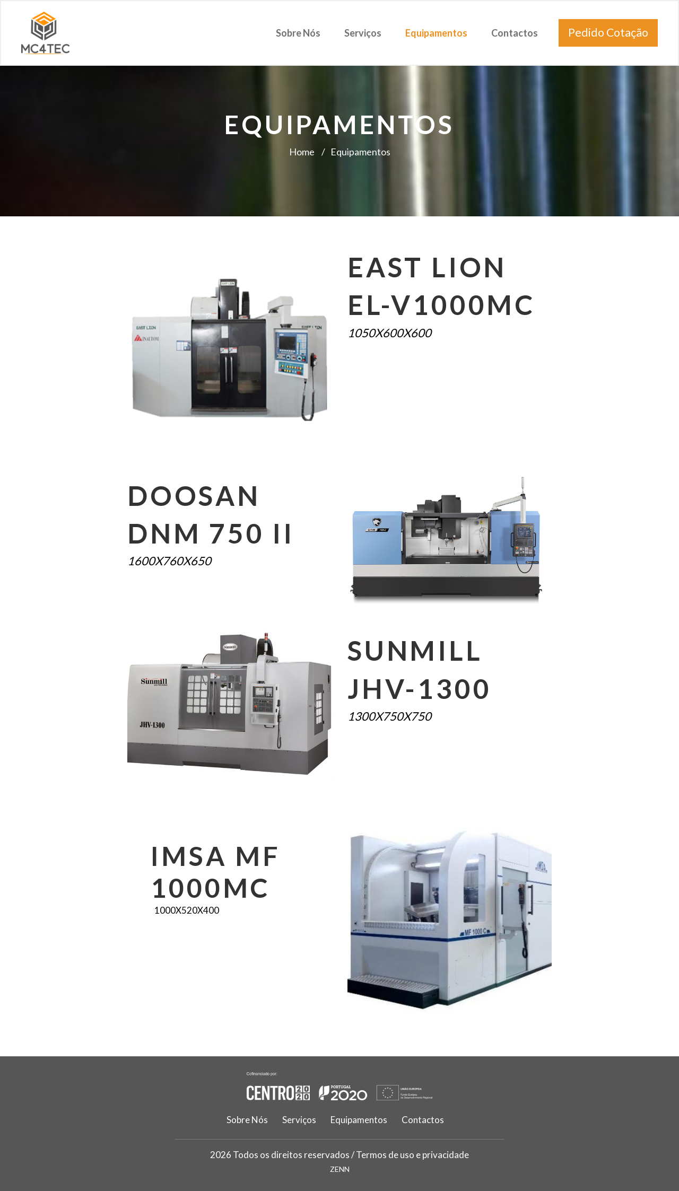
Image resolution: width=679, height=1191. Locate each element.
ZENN (340, 1169)
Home (302, 151)
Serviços (362, 33)
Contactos (514, 33)
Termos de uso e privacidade (412, 1154)
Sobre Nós (298, 33)
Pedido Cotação (608, 32)
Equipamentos (436, 33)
